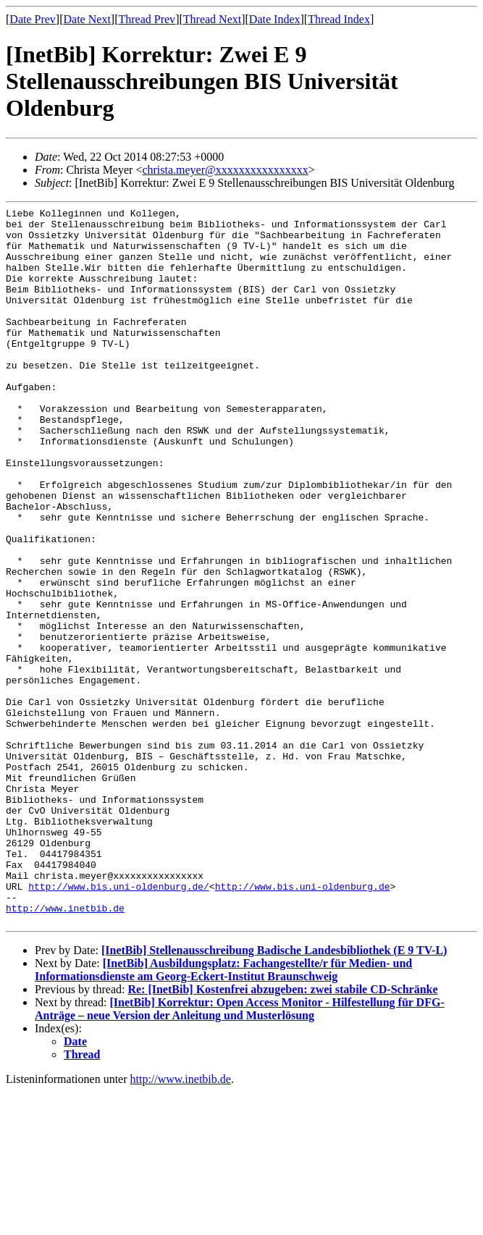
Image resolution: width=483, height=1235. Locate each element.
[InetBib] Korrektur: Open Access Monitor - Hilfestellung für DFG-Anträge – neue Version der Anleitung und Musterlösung (240, 1152)
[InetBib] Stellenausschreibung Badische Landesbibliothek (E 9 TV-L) (274, 1093)
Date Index (275, 19)
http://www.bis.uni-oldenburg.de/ (118, 1022)
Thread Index (339, 19)
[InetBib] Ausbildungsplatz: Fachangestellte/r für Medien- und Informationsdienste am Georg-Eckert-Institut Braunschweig (223, 1113)
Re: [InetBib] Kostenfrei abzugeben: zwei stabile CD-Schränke (282, 1132)
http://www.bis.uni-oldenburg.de (302, 1022)
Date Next (87, 19)
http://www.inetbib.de (65, 1048)
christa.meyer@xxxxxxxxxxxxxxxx (225, 170)
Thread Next (212, 19)
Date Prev (32, 19)
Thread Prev (146, 19)
